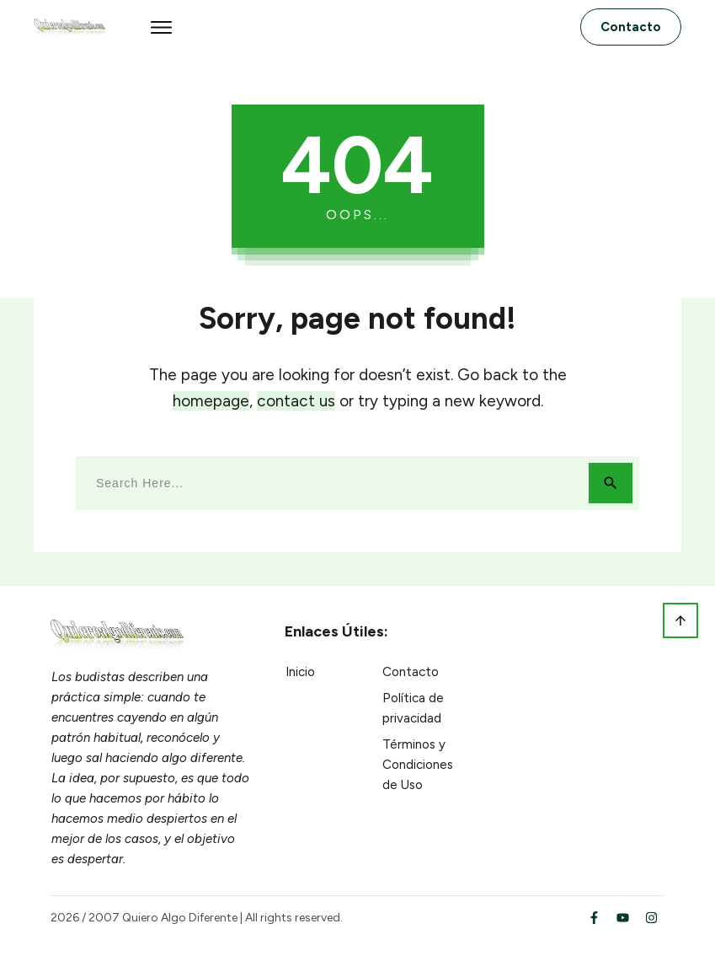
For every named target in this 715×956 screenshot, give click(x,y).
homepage (211, 401)
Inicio (300, 671)
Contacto (410, 671)
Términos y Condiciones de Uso (417, 764)
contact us (296, 401)
